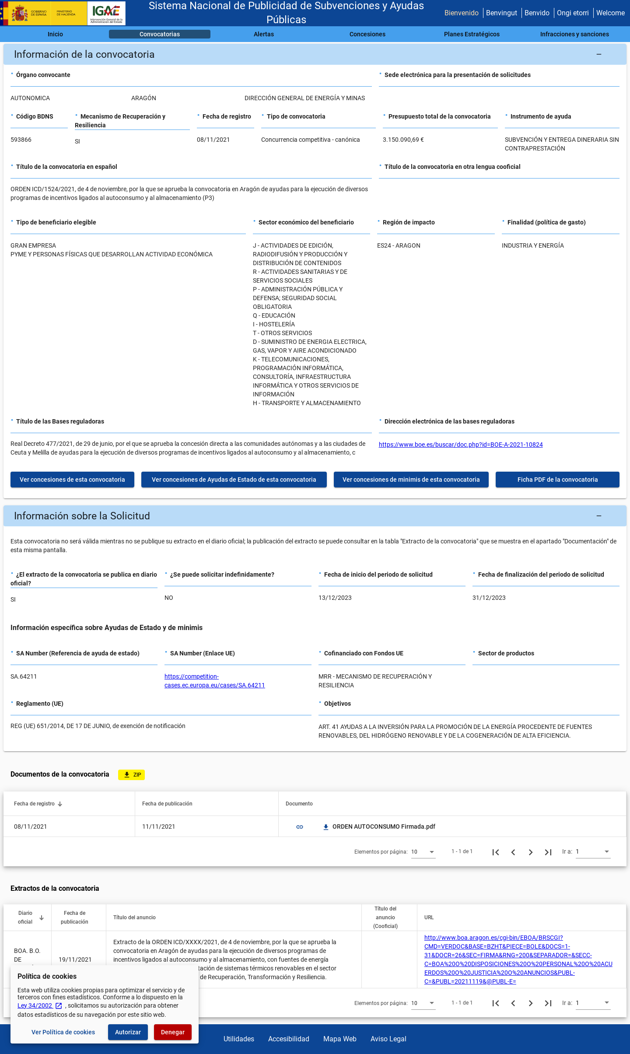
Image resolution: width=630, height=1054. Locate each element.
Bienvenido (461, 13)
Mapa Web (340, 1039)
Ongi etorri (573, 13)
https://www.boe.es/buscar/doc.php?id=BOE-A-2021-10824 (461, 444)
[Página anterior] (513, 851)
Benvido (537, 13)
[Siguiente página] (530, 851)
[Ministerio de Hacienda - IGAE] (67, 13)
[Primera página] (495, 851)
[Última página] (548, 851)
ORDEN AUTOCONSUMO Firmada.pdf (379, 826)
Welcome (610, 13)
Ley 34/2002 (40, 1005)
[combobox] (423, 851)
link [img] (300, 827)
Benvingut (501, 13)
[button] (315, 54)
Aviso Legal (388, 1039)
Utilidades (239, 1039)
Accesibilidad (288, 1039)
